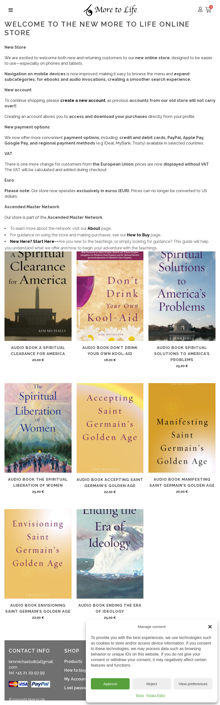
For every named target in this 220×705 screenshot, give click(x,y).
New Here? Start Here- (33, 241)
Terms (140, 695)
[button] (209, 626)
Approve (110, 684)
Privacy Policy (155, 695)
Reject (151, 684)
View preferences (193, 684)
